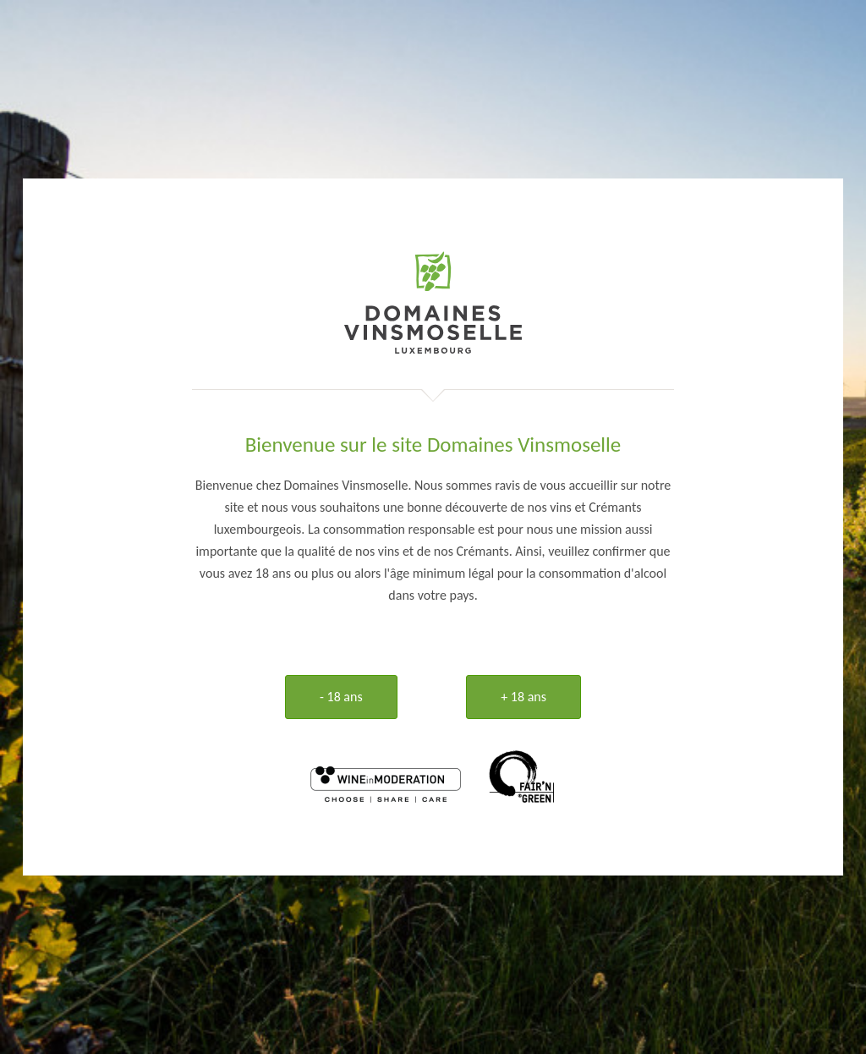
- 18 (341, 697)
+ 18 (523, 697)
